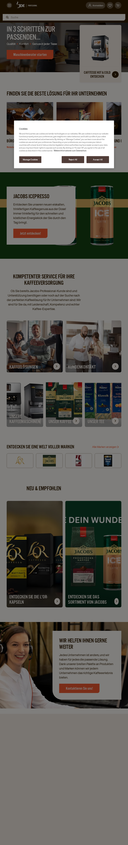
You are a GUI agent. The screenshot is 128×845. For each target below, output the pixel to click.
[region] (64, 144)
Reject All (73, 159)
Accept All (97, 159)
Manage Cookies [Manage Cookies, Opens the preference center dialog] (30, 159)
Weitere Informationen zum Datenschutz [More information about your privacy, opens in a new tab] (70, 150)
